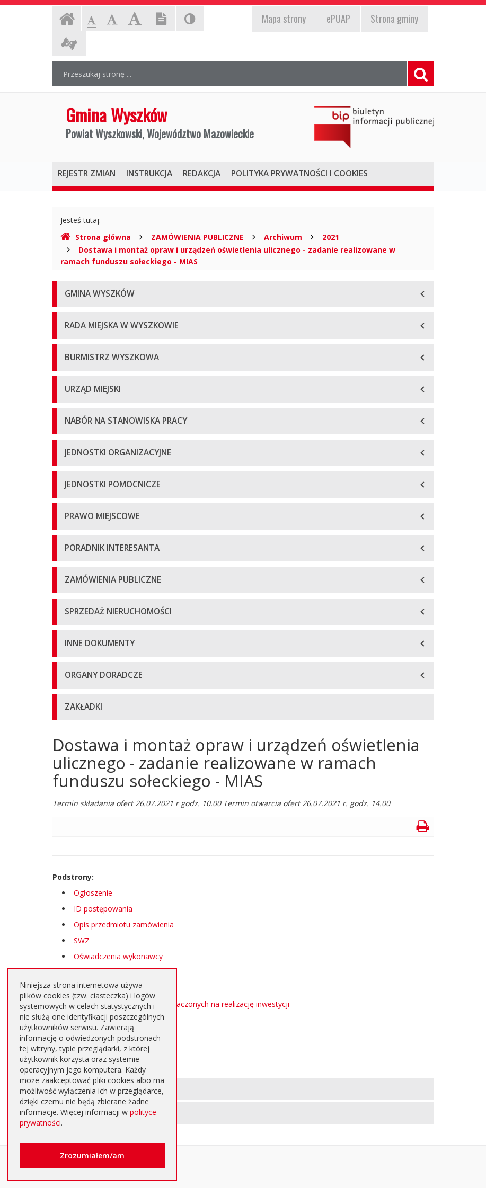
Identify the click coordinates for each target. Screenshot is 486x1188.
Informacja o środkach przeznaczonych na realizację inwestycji (181, 1004)
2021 (330, 237)
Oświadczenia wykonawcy (118, 956)
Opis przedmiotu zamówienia (124, 924)
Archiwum (283, 237)
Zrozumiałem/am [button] (92, 1155)
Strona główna (95, 237)
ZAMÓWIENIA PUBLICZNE (197, 237)
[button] (243, 1089)
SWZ (82, 940)
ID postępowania (103, 909)
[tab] (243, 1089)
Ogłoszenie (93, 893)
